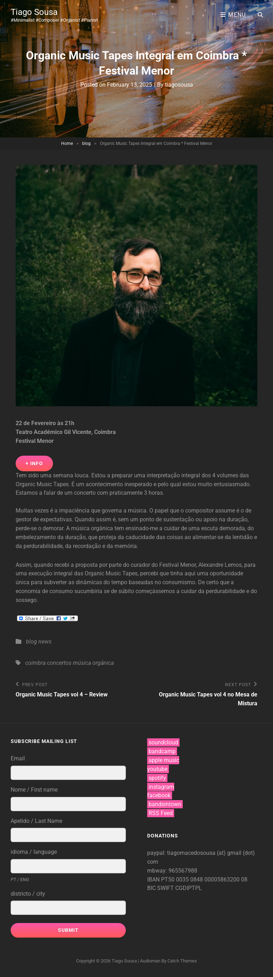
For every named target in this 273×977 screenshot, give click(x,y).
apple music (164, 760)
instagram (161, 786)
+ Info (34, 463)
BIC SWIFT (161, 888)
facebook (159, 795)
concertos (59, 663)
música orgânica (93, 663)
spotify (157, 778)
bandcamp (162, 751)
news (45, 641)
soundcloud (163, 742)
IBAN (154, 879)
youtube (157, 769)
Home (67, 143)
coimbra (35, 663)
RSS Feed (161, 813)
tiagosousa (179, 84)
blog (86, 143)
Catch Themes (182, 961)
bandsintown (165, 804)
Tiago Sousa (34, 12)
